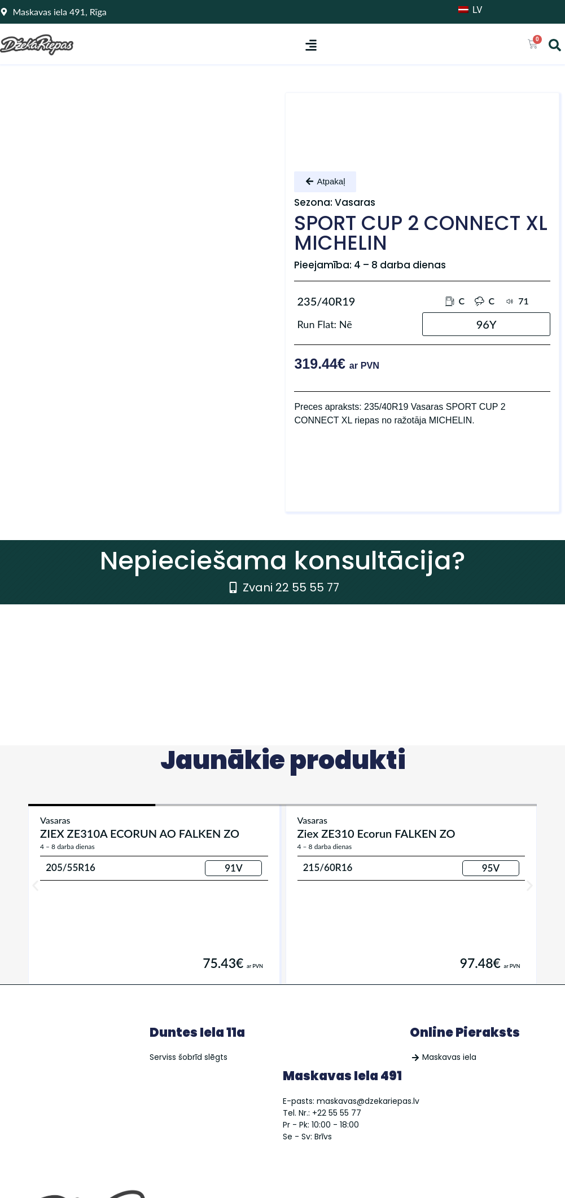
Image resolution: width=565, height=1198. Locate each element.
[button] (310, 45)
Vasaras (55, 820)
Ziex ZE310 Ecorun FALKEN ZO (376, 833)
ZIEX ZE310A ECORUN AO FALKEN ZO (139, 833)
